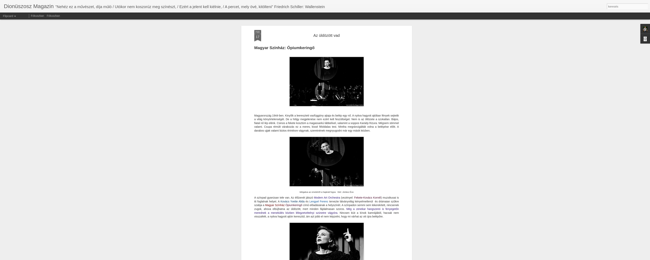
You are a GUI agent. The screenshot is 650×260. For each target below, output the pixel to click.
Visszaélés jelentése (349, 258)
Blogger (335, 258)
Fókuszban (37, 15)
